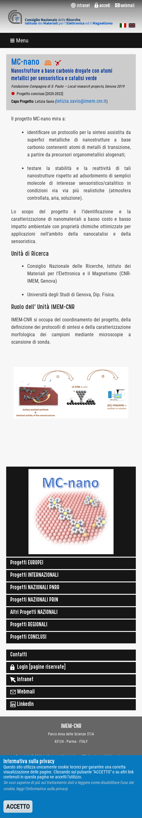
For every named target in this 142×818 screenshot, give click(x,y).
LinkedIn (22, 704)
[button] (19, 40)
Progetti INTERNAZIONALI (34, 575)
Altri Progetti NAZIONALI (34, 613)
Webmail (22, 692)
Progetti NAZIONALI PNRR (34, 588)
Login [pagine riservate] (38, 667)
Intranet (21, 679)
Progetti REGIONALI (28, 625)
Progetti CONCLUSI (28, 637)
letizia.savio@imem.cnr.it (81, 101)
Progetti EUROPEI (26, 563)
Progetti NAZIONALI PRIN (34, 600)
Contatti (18, 655)
